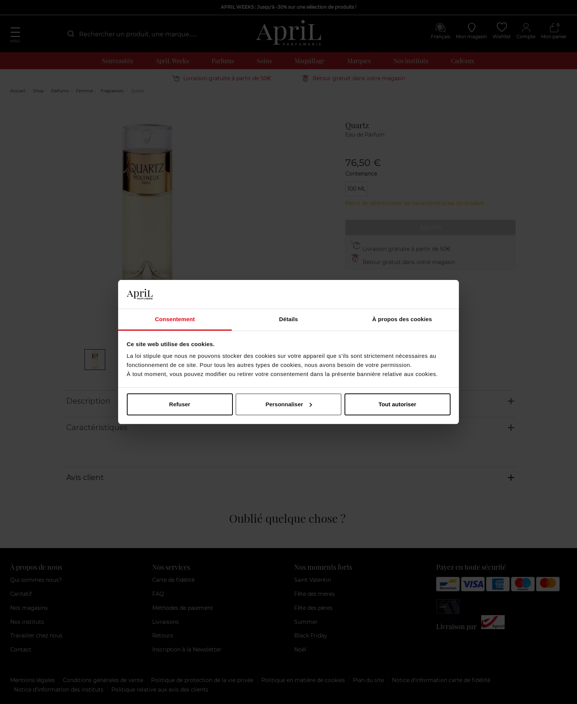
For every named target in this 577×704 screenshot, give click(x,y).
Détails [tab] (288, 319)
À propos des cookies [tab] (402, 319)
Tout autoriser (397, 404)
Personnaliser (288, 404)
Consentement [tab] (175, 319)
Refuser (179, 404)
